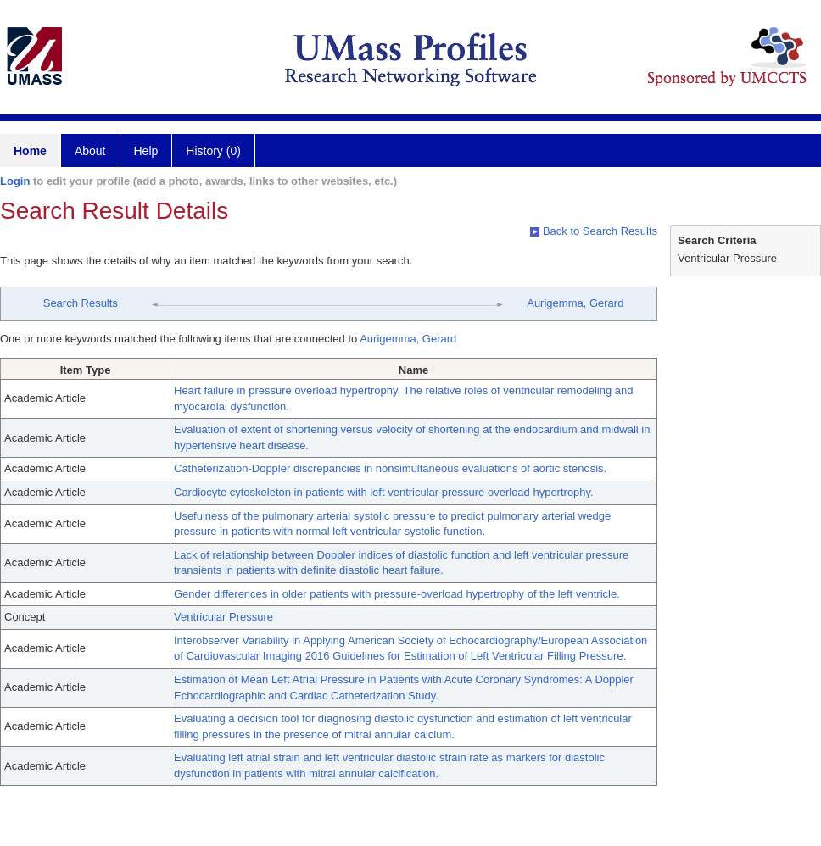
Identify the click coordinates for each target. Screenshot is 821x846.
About (90, 151)
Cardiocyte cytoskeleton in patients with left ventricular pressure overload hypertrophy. (384, 492)
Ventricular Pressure (223, 616)
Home (30, 151)
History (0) (213, 151)
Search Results (80, 303)
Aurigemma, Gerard (575, 303)
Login (15, 181)
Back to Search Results (593, 231)
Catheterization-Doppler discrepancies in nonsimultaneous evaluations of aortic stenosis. (390, 468)
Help (146, 151)
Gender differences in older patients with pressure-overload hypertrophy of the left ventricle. (397, 593)
